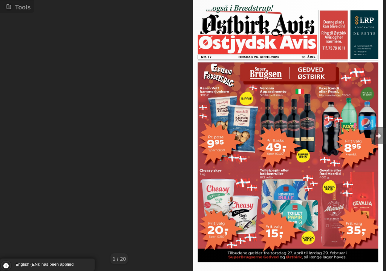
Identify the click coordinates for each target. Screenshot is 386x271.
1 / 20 (119, 259)
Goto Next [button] (378, 135)
